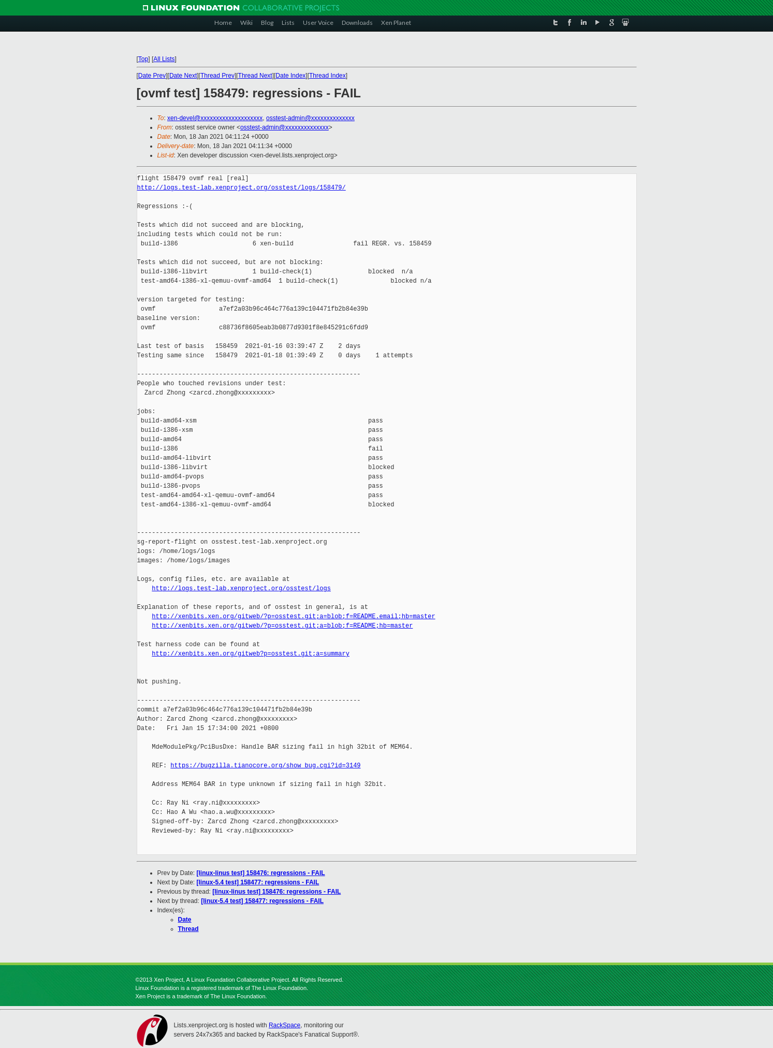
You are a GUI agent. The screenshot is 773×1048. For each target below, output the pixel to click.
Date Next (183, 75)
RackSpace (284, 1025)
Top (143, 59)
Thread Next (255, 75)
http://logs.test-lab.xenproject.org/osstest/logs (241, 588)
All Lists (163, 59)
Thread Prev (217, 75)
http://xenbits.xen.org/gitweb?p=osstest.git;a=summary (250, 653)
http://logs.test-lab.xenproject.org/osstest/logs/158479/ (241, 187)
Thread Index (327, 75)
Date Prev (152, 75)
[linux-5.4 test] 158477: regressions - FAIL (258, 882)
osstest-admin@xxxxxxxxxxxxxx (310, 118)
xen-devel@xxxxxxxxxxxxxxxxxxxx (214, 118)
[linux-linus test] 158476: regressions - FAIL (261, 873)
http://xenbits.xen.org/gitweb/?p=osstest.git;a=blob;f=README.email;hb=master (293, 616)
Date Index (290, 75)
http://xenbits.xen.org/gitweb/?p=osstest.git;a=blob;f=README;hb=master (282, 625)
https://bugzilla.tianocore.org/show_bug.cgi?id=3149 (265, 765)
